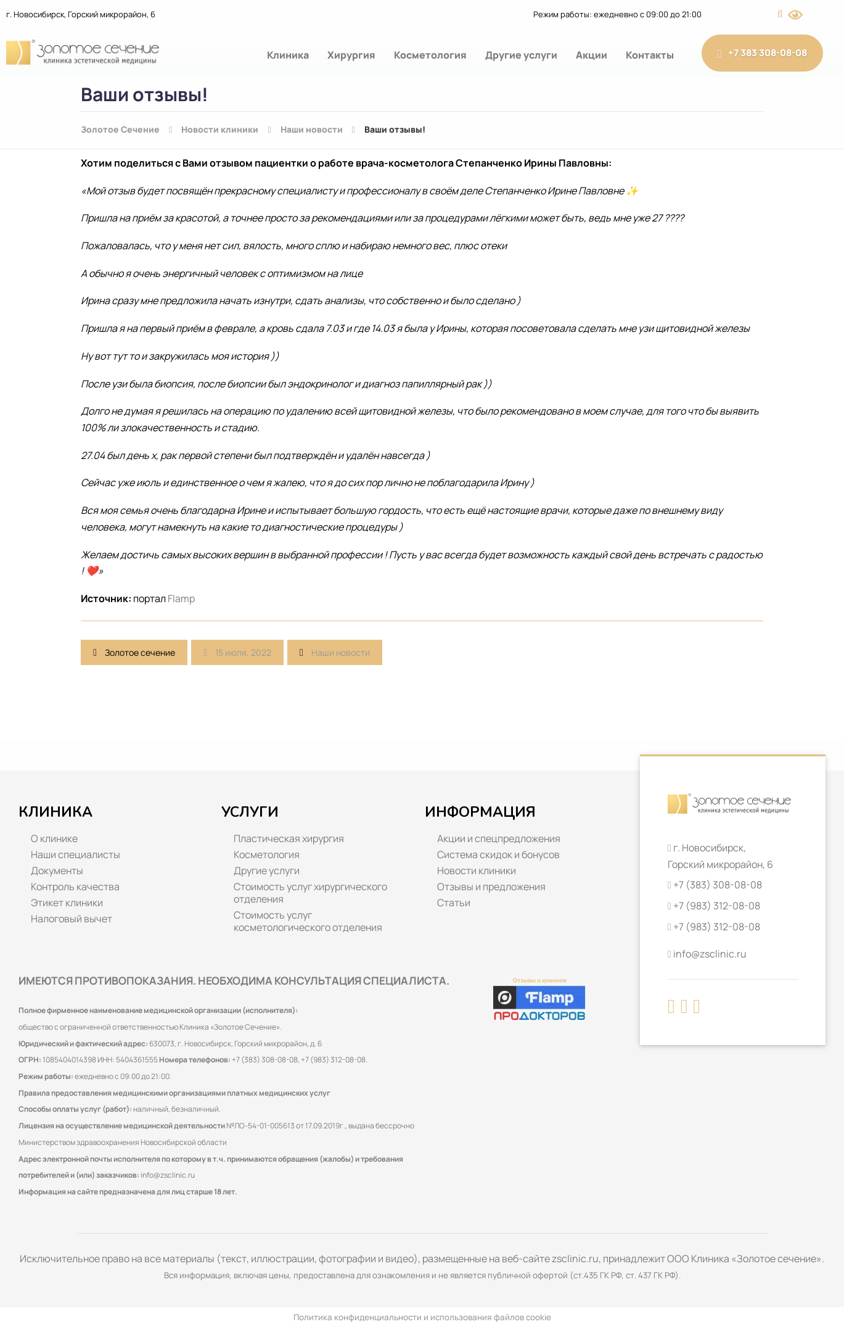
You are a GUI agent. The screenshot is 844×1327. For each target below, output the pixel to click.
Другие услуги (521, 55)
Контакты (650, 55)
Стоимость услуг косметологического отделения (308, 921)
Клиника (288, 55)
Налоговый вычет (71, 918)
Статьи (453, 902)
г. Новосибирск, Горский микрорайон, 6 (80, 14)
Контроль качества (75, 886)
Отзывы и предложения (491, 886)
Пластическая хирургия (289, 838)
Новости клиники (476, 870)
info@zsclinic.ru (168, 1175)
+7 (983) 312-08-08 (716, 905)
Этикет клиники (67, 902)
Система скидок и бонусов (498, 854)
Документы (57, 870)
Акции (591, 55)
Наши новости (340, 652)
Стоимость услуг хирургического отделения (310, 893)
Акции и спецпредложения (498, 838)
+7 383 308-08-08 (762, 52)
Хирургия (351, 55)
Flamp (181, 598)
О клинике (54, 838)
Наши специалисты (75, 854)
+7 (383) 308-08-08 (717, 884)
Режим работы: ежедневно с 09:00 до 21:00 (617, 14)
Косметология (430, 55)
